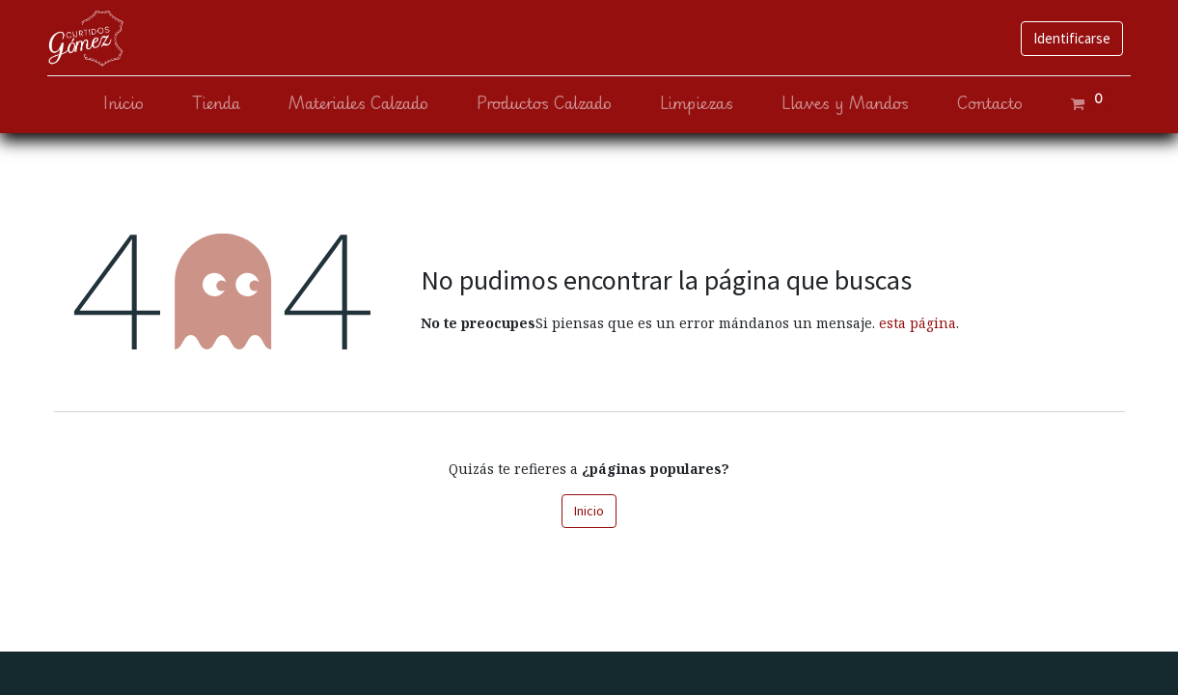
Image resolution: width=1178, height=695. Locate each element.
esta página (917, 323)
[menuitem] (117, 104)
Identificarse (1065, 38)
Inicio (589, 510)
